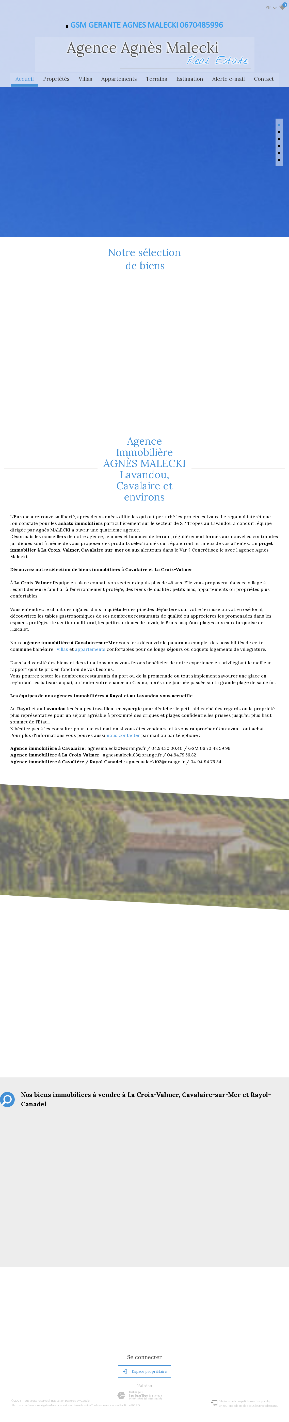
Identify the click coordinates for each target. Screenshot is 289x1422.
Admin (86, 1371)
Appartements (119, 78)
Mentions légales (40, 1371)
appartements (91, 617)
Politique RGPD (131, 1371)
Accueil (24, 78)
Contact (264, 78)
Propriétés (56, 78)
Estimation (189, 78)
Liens (77, 1371)
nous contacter (123, 702)
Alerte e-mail (228, 78)
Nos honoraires (62, 1371)
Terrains (156, 78)
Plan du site (20, 1371)
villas (63, 617)
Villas (85, 78)
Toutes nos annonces (105, 1371)
